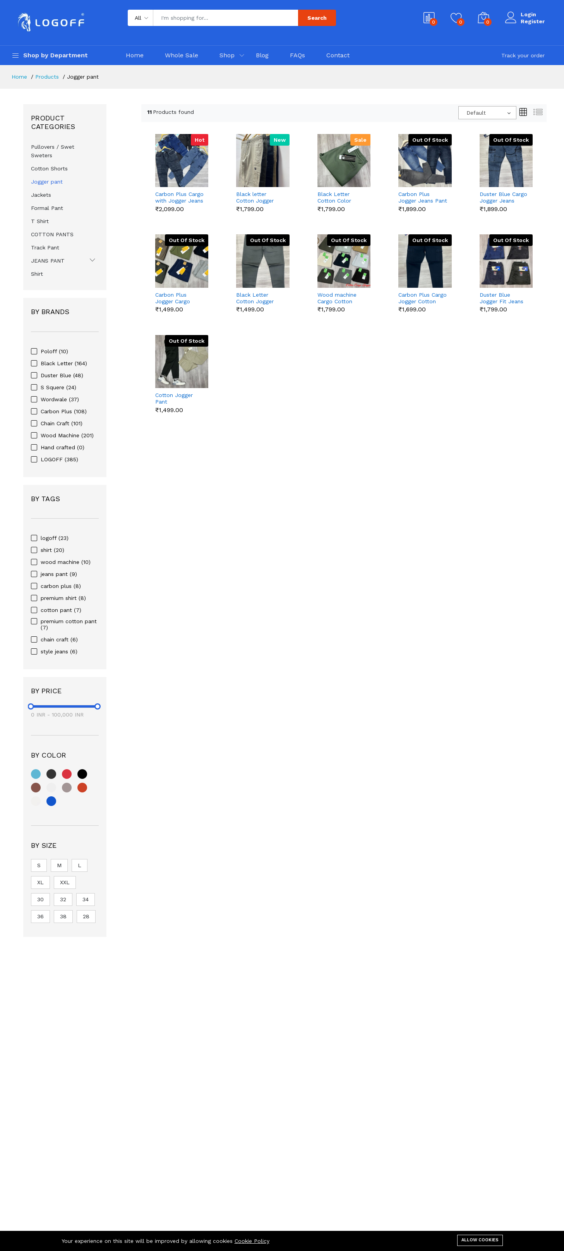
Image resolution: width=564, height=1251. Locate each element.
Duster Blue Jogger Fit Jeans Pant (501, 298)
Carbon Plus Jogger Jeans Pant (422, 197)
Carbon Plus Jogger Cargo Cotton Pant (172, 298)
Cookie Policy (252, 1241)
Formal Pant (47, 208)
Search (317, 18)
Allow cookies (480, 1239)
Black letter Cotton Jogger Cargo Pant (255, 197)
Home (135, 55)
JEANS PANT (48, 261)
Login (528, 14)
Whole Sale (181, 55)
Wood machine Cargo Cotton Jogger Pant (337, 298)
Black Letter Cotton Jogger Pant (255, 298)
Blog (262, 55)
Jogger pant (47, 182)
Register (533, 21)
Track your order (523, 55)
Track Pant (45, 247)
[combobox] (487, 112)
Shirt (37, 274)
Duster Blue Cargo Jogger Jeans (503, 197)
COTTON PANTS (52, 234)
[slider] (31, 706)
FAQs (297, 55)
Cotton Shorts (49, 168)
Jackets (41, 195)
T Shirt (40, 221)
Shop (227, 55)
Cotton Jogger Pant (174, 398)
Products (47, 77)
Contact (338, 55)
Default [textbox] (476, 113)
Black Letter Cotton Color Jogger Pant (334, 197)
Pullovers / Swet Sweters (52, 151)
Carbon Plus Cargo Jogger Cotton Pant (422, 298)
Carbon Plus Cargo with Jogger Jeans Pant (179, 197)
